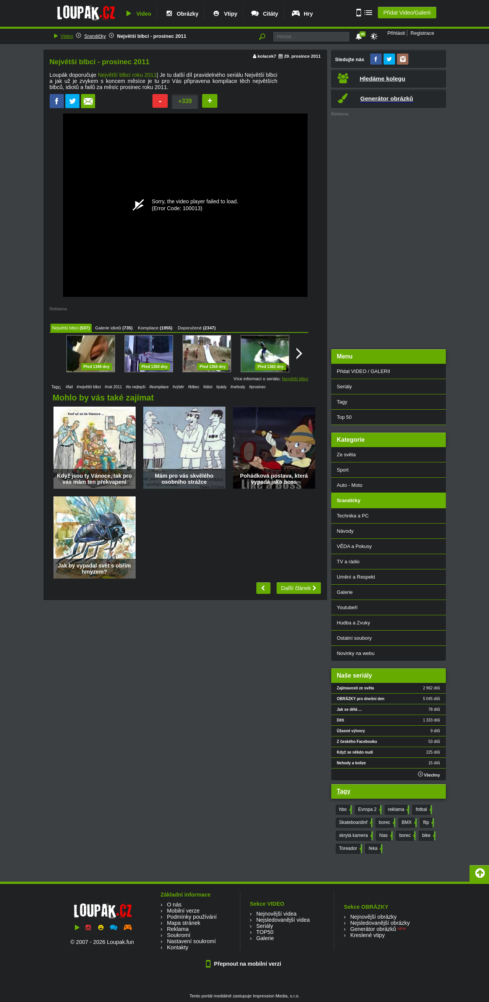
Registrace (422, 33)
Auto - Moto (350, 485)
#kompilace (159, 387)
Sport (343, 470)
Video (137, 14)
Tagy (342, 402)
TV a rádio (348, 561)
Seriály (344, 386)
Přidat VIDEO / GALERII (363, 371)
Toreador (350, 848)
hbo (344, 809)
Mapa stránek (183, 923)
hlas (385, 835)
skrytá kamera (355, 835)
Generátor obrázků (373, 929)
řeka (375, 848)
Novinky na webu (356, 653)
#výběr (178, 387)
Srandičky (95, 36)
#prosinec (257, 387)
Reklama (178, 929)
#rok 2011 (113, 387)
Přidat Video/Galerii (407, 13)
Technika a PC (353, 516)
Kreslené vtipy (367, 935)
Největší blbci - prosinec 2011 (151, 36)
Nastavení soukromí (191, 941)
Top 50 (344, 417)
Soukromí (179, 935)
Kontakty (177, 947)
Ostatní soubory (354, 638)
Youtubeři (347, 607)
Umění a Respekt (356, 577)
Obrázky (181, 14)
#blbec (193, 387)
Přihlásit (396, 33)
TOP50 (264, 932)
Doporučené (190, 328)
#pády (221, 387)
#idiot (207, 387)
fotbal (423, 809)
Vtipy (224, 14)
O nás (174, 904)
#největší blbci (88, 387)
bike (428, 835)
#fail (69, 387)
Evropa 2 (369, 809)
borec (386, 822)
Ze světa (346, 454)
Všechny (429, 774)
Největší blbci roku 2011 (127, 75)
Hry (302, 14)
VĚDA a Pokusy (354, 546)
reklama (398, 809)
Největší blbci (65, 328)
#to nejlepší (136, 387)
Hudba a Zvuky (353, 623)
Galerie (345, 592)
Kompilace (148, 328)
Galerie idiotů (108, 328)
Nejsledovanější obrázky (380, 923)
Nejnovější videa (276, 914)
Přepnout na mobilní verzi (244, 964)
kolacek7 (266, 56)
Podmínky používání (192, 917)
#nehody (237, 387)
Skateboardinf (355, 822)
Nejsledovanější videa (283, 920)
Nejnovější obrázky (373, 917)
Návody (345, 531)
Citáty (264, 14)
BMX (408, 822)
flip (427, 822)
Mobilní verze (183, 911)
